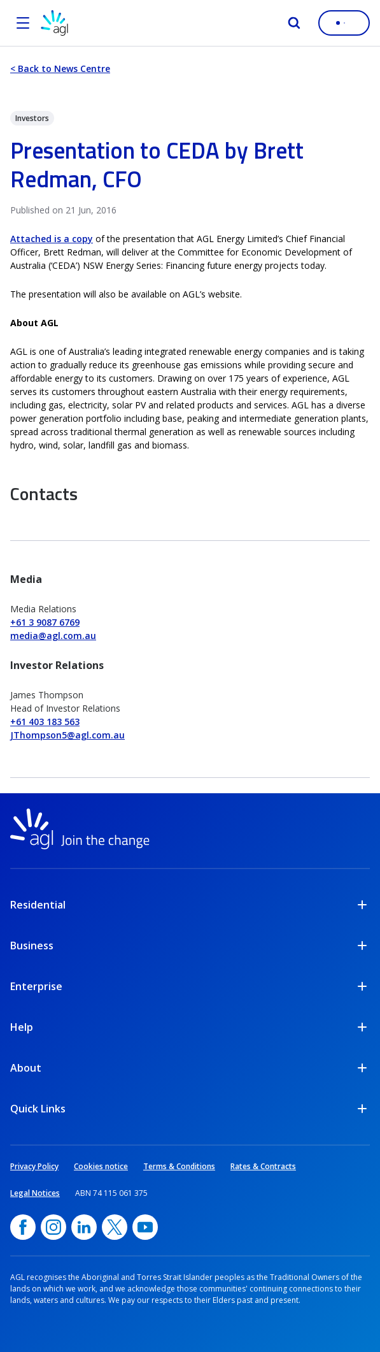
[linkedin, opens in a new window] (84, 1227)
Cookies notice (101, 1166)
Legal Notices (35, 1193)
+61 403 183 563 (45, 722)
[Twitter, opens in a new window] (114, 1227)
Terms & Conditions (179, 1166)
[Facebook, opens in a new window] (23, 1227)
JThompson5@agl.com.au (67, 735)
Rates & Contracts (263, 1166)
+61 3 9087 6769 (45, 622)
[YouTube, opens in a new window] (145, 1227)
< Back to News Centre (60, 68)
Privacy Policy (34, 1166)
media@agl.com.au (53, 635)
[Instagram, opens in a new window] (53, 1227)
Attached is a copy (51, 239)
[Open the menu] (23, 23)
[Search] (294, 23)
